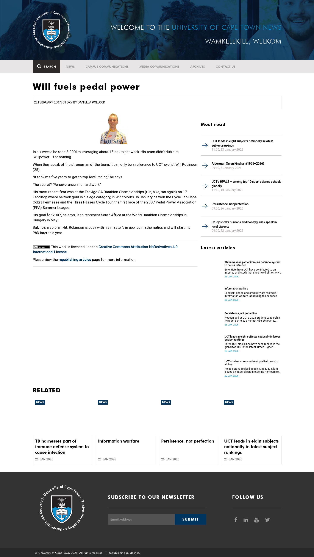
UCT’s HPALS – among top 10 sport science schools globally (246, 184)
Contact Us (226, 66)
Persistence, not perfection (230, 204)
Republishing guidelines (123, 552)
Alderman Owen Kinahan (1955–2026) (238, 163)
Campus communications (107, 66)
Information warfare (236, 288)
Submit (190, 519)
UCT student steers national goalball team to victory (251, 363)
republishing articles (75, 259)
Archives (197, 66)
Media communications (159, 66)
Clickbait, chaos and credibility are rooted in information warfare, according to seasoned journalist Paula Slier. (251, 294)
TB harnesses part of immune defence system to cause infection (252, 264)
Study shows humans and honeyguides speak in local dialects (244, 224)
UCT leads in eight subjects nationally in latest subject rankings (242, 143)
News (70, 66)
